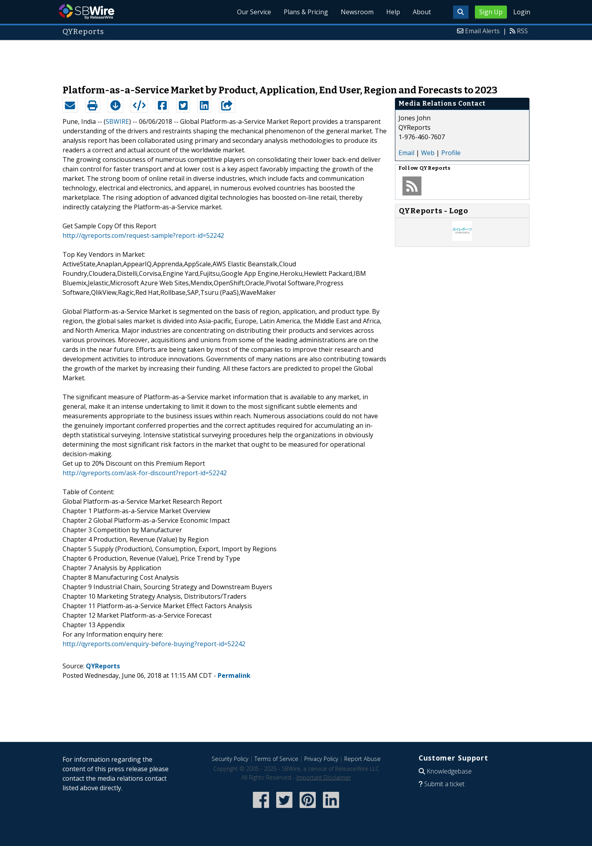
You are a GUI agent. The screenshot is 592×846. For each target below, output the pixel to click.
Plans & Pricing (306, 12)
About (422, 12)
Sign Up (491, 12)
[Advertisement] (296, 58)
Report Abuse (362, 759)
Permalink (234, 675)
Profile (451, 152)
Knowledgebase (449, 771)
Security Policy (230, 759)
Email (406, 152)
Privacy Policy (321, 759)
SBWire (86, 11)
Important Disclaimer (323, 777)
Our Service (254, 12)
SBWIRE (117, 121)
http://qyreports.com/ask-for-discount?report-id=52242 (145, 473)
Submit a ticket (444, 784)
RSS (522, 31)
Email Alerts (482, 31)
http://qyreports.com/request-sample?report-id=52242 (143, 235)
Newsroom (357, 12)
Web (428, 152)
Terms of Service (276, 759)
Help (393, 12)
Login (521, 12)
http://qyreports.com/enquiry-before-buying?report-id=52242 (154, 643)
